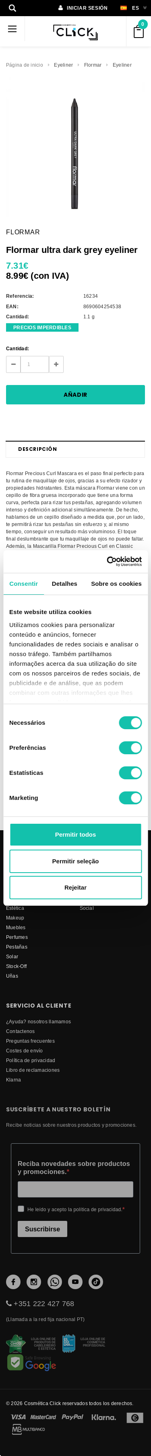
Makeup (15, 918)
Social (87, 908)
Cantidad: (17, 348)
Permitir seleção (75, 861)
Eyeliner (63, 65)
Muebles (16, 927)
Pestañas (16, 947)
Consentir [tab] (23, 583)
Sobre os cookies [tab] (116, 583)
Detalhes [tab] (64, 583)
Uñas (12, 976)
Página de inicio (24, 65)
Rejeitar (75, 887)
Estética (15, 908)
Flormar (93, 65)
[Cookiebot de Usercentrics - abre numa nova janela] (107, 561)
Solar (12, 956)
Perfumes (17, 937)
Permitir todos (75, 834)
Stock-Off (16, 966)
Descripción (37, 449)
